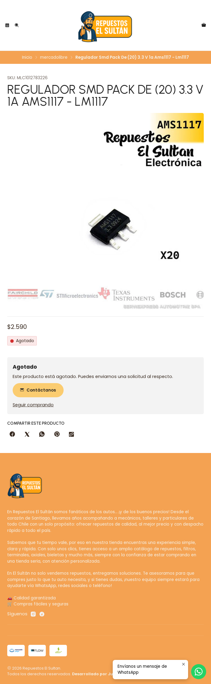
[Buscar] (16, 25)
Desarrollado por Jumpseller (101, 673)
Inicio (27, 57)
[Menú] (7, 25)
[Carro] (203, 25)
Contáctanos (38, 390)
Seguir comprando (33, 405)
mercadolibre (54, 57)
